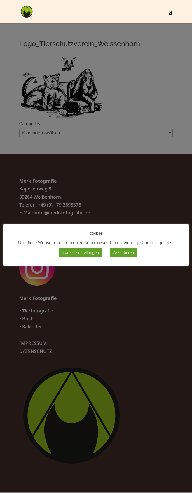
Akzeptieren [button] (123, 252)
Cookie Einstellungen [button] (80, 252)
